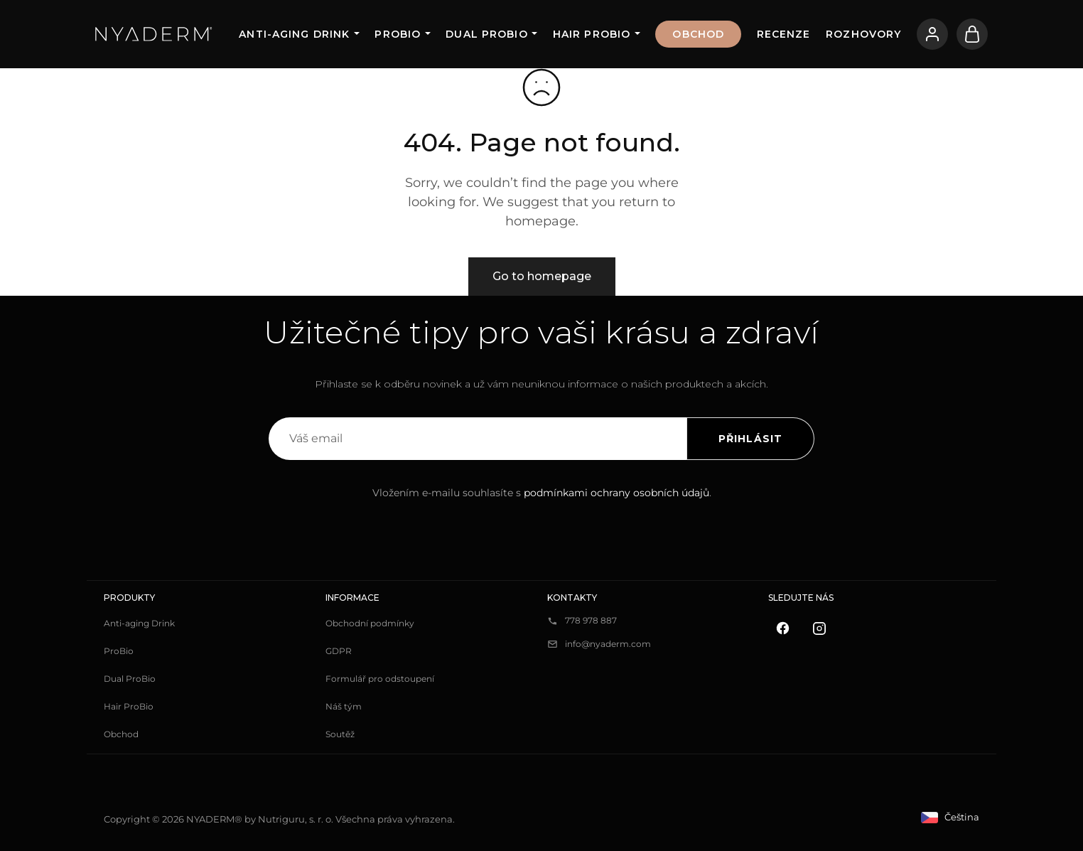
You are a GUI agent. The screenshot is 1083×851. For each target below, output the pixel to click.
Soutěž (340, 734)
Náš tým (343, 706)
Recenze (784, 34)
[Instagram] (819, 628)
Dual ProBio (486, 34)
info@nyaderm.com (608, 643)
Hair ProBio (591, 34)
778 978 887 (591, 620)
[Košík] (972, 34)
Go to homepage (541, 276)
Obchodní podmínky (369, 623)
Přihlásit (750, 438)
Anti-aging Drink (139, 623)
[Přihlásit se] (932, 34)
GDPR (338, 651)
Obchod (698, 34)
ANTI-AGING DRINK (294, 34)
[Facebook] (782, 628)
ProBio (398, 34)
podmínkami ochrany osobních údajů (616, 492)
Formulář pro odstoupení (379, 678)
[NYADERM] (153, 34)
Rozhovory (863, 34)
